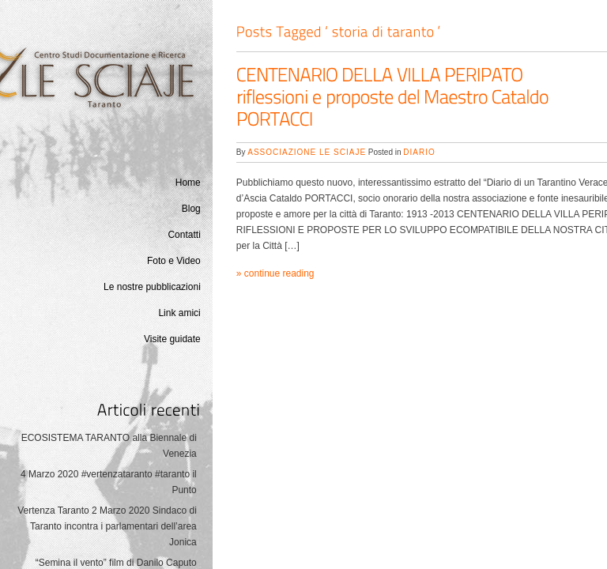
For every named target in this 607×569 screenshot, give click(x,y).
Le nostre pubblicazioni (152, 286)
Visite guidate (172, 339)
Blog (191, 208)
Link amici (179, 312)
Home (188, 182)
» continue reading (275, 273)
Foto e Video (174, 260)
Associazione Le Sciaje (306, 152)
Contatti (184, 234)
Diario (419, 152)
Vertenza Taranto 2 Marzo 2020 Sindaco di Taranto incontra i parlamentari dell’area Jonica (107, 526)
